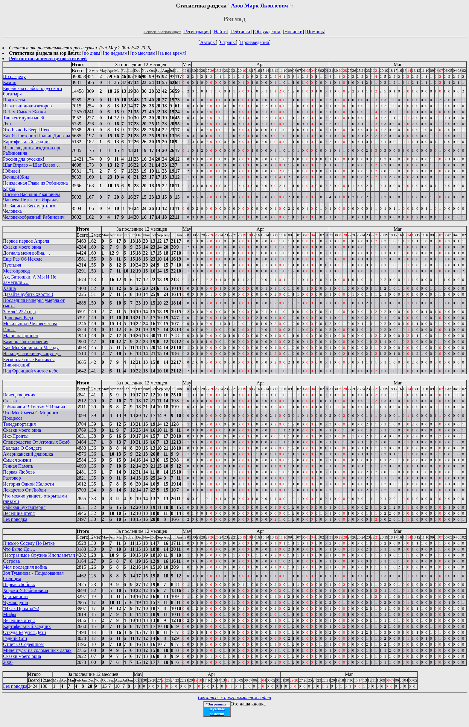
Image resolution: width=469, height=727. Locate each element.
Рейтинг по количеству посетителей (48, 58)
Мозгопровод (16, 270)
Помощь (315, 31)
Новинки (293, 31)
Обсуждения (267, 31)
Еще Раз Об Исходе (22, 258)
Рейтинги (240, 31)
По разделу (14, 76)
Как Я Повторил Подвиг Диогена (36, 135)
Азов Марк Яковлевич (259, 5)
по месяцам (143, 53)
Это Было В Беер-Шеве (26, 129)
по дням (92, 53)
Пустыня (12, 264)
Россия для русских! (23, 159)
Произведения (254, 42)
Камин (9, 82)
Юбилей (11, 171)
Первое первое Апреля (26, 241)
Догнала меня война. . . (26, 252)
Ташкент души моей (23, 117)
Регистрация (197, 31)
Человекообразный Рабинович (34, 217)
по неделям (116, 53)
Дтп (7, 123)
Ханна (9, 288)
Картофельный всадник (27, 141)
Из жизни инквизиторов (27, 105)
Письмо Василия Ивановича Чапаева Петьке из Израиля (31, 197)
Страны (228, 42)
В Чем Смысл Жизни (24, 111)
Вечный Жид (16, 177)
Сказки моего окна (22, 247)
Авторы (208, 42)
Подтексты (14, 99)
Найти (220, 31)
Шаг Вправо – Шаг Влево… (31, 165)
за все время (172, 53)
